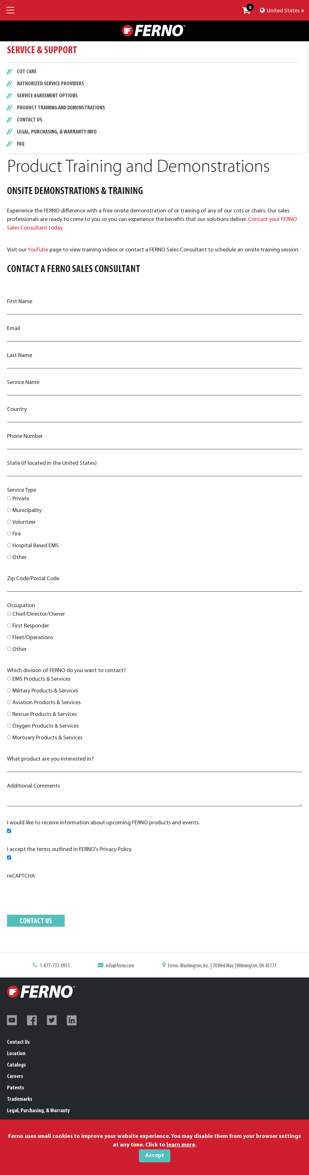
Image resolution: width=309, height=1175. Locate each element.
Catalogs (16, 1065)
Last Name (19, 356)
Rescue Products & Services (44, 714)
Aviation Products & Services (46, 703)
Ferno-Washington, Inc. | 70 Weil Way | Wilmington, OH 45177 (217, 966)
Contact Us (29, 120)
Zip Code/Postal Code (33, 579)
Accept (154, 1155)
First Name (19, 302)
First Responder (30, 626)
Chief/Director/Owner (38, 614)
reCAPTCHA (21, 876)
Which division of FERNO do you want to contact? (66, 671)
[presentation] (55, 892)
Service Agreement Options (47, 96)
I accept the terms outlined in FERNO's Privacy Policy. (69, 850)
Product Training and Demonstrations (61, 108)
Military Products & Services (45, 691)
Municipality (27, 511)
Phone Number (25, 436)
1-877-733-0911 (62, 966)
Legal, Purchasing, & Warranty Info (57, 132)
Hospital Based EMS (35, 546)
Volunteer (24, 522)
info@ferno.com (122, 966)
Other (19, 558)
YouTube (38, 250)
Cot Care (26, 72)
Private (20, 499)
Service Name (23, 383)
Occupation (21, 606)
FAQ (20, 144)
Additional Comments (33, 786)
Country (17, 409)
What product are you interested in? (50, 759)
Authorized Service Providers (50, 84)
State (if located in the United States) (52, 463)
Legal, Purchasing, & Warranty (38, 1111)
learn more (181, 1145)
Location (16, 1054)
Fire (16, 534)
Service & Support (42, 51)
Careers (15, 1077)
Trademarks (19, 1099)
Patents (15, 1088)
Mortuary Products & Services (47, 738)
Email (13, 329)
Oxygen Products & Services (45, 726)
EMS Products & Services (41, 679)
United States (282, 11)
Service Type (21, 490)
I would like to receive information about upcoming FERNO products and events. (103, 823)
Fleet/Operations (32, 638)
